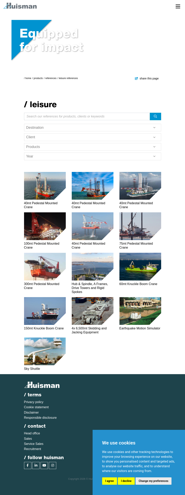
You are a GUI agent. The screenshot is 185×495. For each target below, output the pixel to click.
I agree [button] (109, 481)
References (50, 78)
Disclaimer (31, 412)
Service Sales (34, 443)
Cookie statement (36, 407)
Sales (28, 438)
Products (38, 78)
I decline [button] (126, 481)
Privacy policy (34, 402)
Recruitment (32, 449)
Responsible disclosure (40, 417)
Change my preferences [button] (153, 481)
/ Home (27, 78)
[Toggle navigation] (178, 6)
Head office (32, 433)
